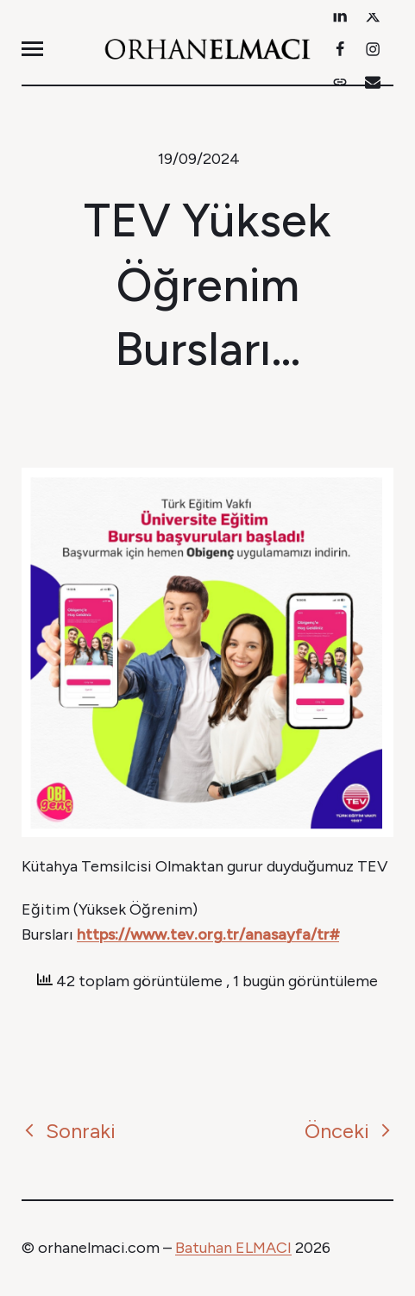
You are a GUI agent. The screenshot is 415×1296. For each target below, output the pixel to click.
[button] (32, 48)
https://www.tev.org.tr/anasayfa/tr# (208, 934)
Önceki (349, 1130)
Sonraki (69, 1130)
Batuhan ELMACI (233, 1247)
